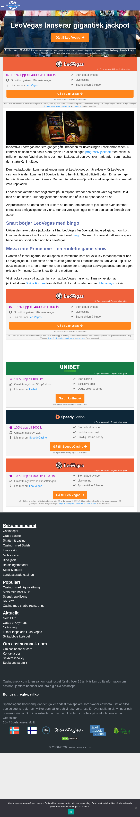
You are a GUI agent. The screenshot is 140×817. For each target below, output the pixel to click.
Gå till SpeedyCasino (70, 446)
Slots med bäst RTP (16, 592)
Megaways (106, 283)
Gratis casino (12, 536)
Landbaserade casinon (18, 574)
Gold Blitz (9, 618)
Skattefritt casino (14, 540)
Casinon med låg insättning (21, 587)
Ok (70, 812)
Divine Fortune (36, 283)
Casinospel (10, 531)
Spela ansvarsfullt (15, 662)
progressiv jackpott (98, 152)
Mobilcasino (11, 555)
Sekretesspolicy (13, 658)
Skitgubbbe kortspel (16, 636)
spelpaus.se (86, 53)
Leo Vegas (32, 85)
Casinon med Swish (16, 545)
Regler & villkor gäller (62, 53)
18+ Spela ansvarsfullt (105, 69)
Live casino (10, 550)
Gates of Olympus (15, 622)
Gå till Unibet (70, 398)
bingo (76, 235)
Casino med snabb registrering (24, 605)
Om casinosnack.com (17, 649)
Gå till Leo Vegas (70, 37)
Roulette (8, 601)
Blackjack (9, 560)
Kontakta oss (12, 653)
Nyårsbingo (10, 627)
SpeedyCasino (38, 437)
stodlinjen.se (76, 53)
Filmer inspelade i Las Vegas (22, 632)
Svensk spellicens (15, 596)
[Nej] (135, 808)
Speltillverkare (12, 570)
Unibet (33, 389)
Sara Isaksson (126, 50)
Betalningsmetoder (15, 565)
